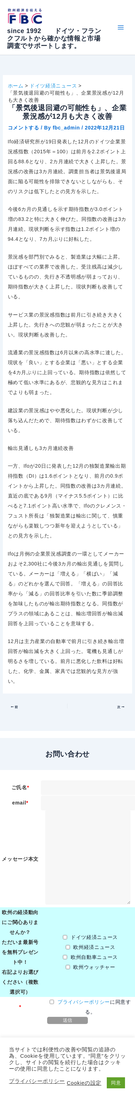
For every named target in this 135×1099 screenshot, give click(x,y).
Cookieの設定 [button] (84, 1083)
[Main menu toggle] (120, 27)
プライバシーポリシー (84, 1002)
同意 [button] (116, 1082)
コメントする (23, 128)
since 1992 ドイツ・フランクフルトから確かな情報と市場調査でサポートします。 (54, 38)
